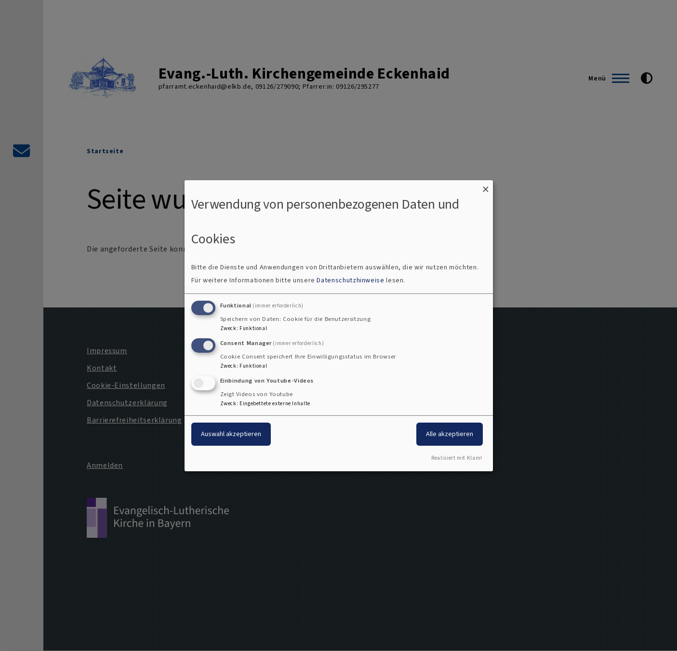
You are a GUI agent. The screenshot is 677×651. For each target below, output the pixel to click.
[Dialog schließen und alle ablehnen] (485, 186)
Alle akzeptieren (449, 433)
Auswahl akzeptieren (231, 433)
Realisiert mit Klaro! (456, 458)
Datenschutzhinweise (350, 280)
